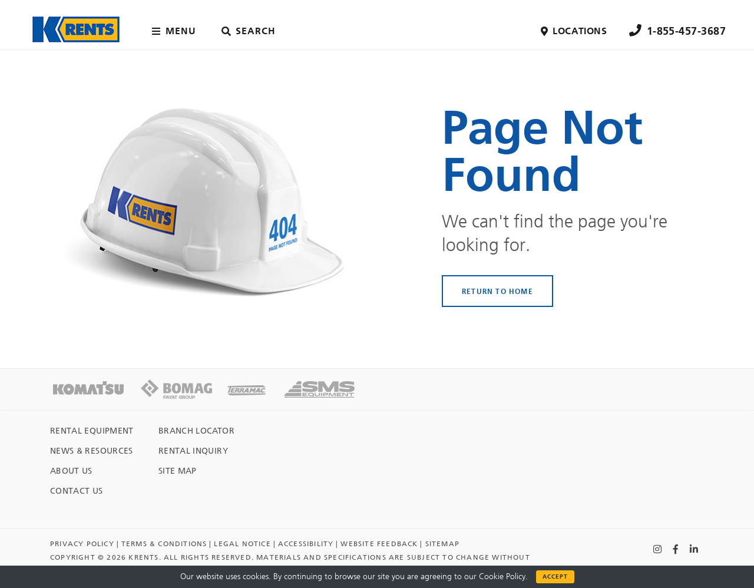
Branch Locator (196, 431)
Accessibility (306, 544)
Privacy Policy (82, 544)
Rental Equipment (92, 431)
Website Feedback (379, 544)
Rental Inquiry (193, 451)
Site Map (177, 471)
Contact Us (76, 491)
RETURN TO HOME (497, 291)
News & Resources (91, 451)
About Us (71, 471)
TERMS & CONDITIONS (164, 544)
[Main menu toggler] (176, 31)
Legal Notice (242, 544)
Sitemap (442, 544)
